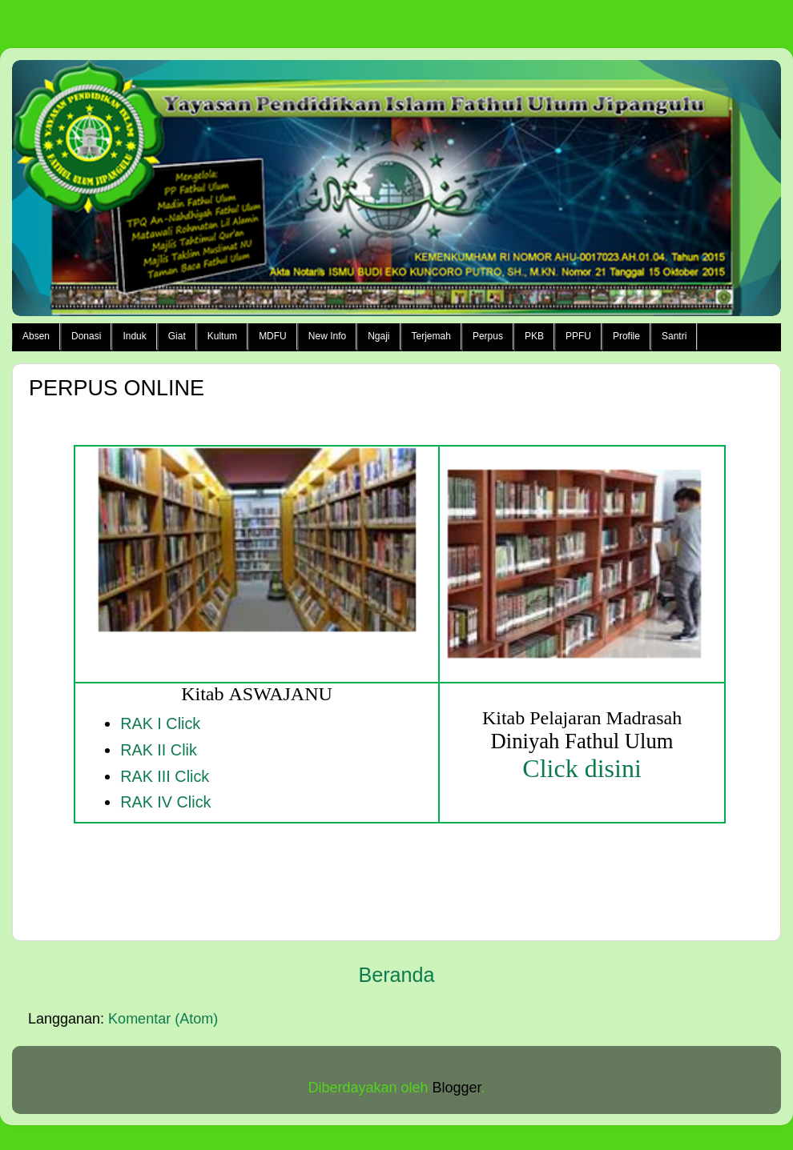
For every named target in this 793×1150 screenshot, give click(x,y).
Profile (626, 336)
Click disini (581, 768)
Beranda (396, 975)
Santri (674, 336)
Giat (177, 336)
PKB (534, 336)
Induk (134, 336)
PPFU (578, 336)
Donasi (86, 336)
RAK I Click (160, 723)
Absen (36, 336)
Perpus (488, 336)
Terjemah (431, 336)
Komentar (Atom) (163, 1019)
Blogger (457, 1088)
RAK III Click (164, 776)
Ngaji (378, 336)
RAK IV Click (165, 802)
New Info (327, 336)
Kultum (222, 336)
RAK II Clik (158, 750)
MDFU (273, 336)
